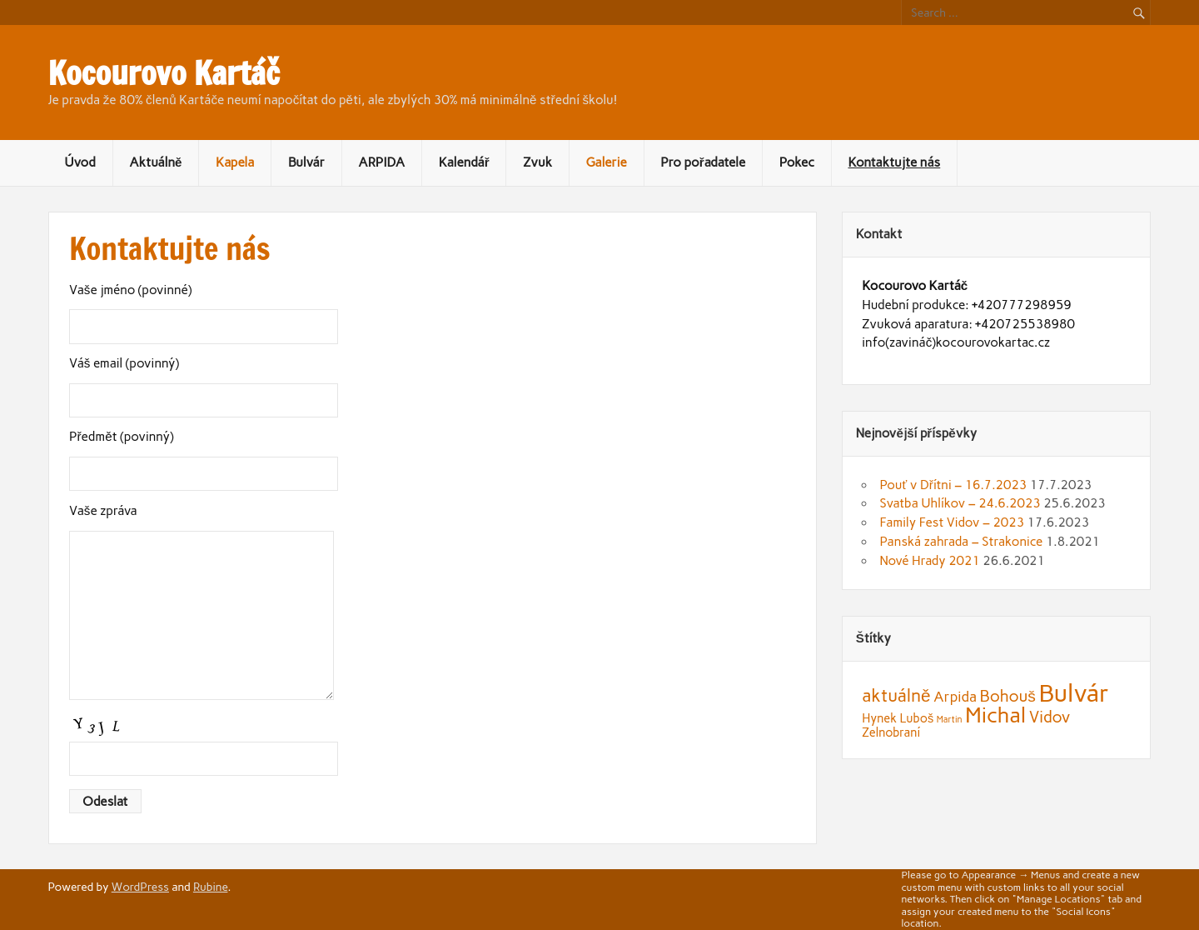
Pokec (796, 162)
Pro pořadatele (702, 162)
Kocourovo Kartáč (164, 73)
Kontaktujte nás (894, 162)
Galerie (605, 162)
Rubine (210, 886)
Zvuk (537, 162)
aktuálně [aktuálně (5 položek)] (896, 695)
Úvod (79, 162)
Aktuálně (155, 162)
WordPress (140, 886)
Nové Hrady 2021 (929, 560)
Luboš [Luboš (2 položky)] (917, 718)
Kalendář (464, 162)
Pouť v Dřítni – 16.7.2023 (953, 485)
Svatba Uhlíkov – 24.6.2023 (959, 503)
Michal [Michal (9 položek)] (995, 715)
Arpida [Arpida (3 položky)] (955, 696)
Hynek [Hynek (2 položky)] (879, 718)
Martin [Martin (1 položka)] (950, 719)
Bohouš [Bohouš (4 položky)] (1008, 696)
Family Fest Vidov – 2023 (951, 522)
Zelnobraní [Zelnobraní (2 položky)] (891, 732)
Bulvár (306, 162)
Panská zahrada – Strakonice (960, 541)
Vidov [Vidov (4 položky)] (1050, 717)
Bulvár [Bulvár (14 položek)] (1073, 693)
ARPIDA (381, 162)
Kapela (235, 162)
